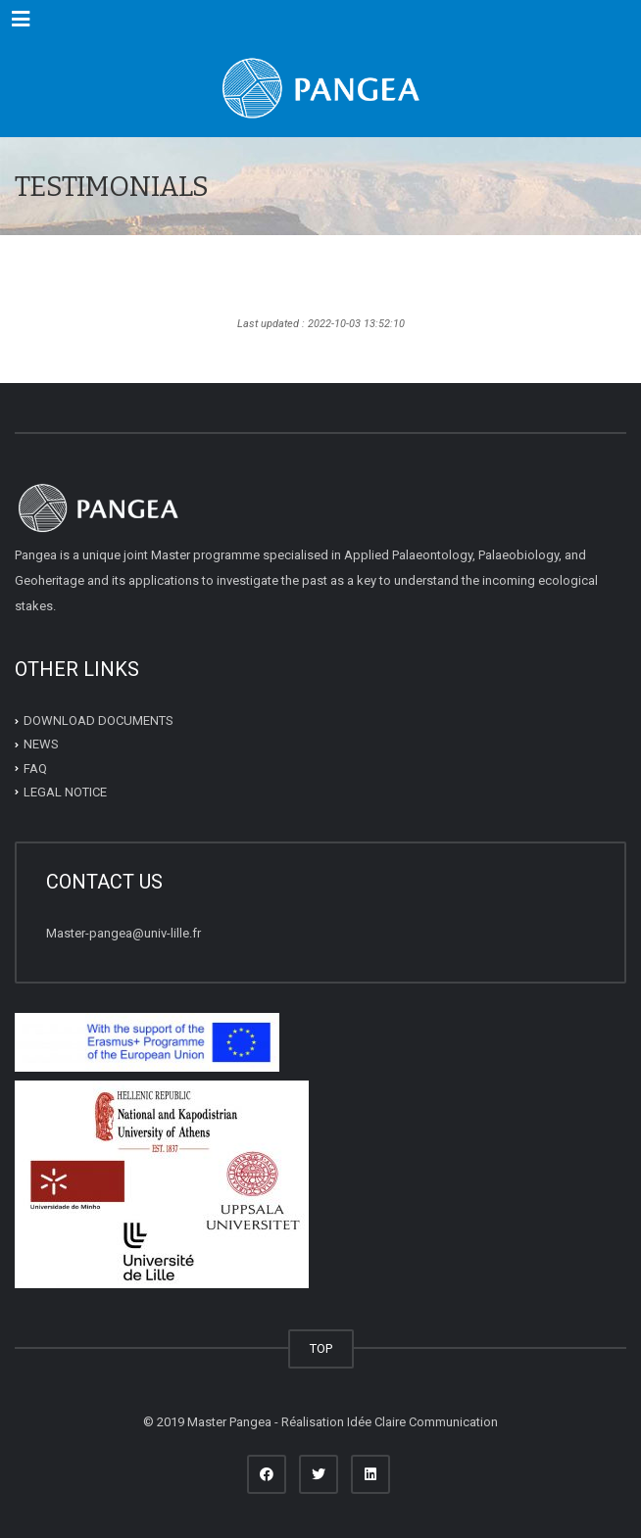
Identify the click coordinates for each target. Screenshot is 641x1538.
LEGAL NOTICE (65, 792)
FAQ (35, 767)
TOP (321, 1348)
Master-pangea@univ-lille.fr (123, 933)
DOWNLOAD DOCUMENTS (98, 720)
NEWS (41, 744)
